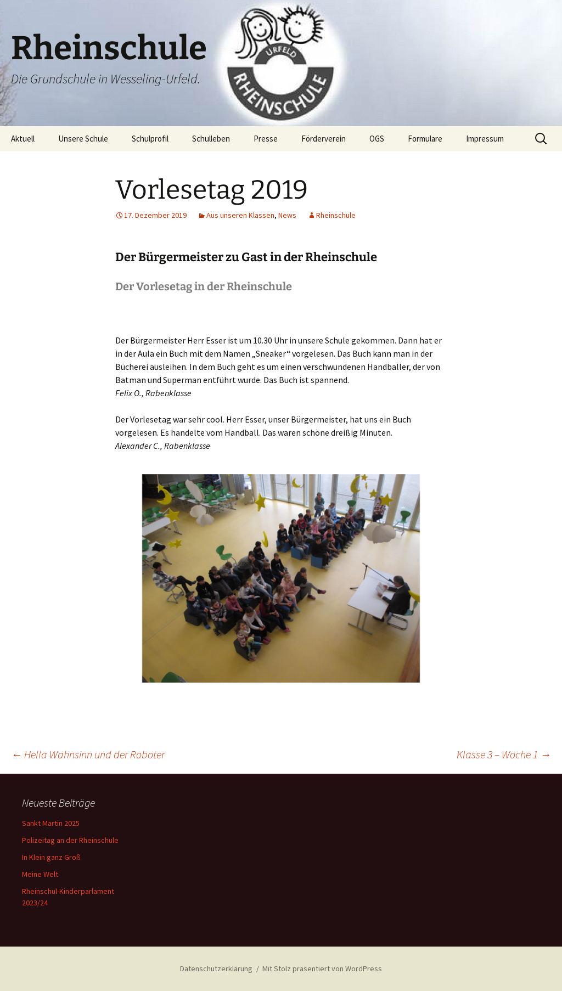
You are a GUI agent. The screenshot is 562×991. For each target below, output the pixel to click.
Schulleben (211, 138)
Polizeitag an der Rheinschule (70, 840)
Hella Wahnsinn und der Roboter (88, 754)
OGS (376, 138)
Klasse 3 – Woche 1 (504, 754)
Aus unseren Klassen (240, 215)
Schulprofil (150, 138)
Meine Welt (40, 874)
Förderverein (323, 138)
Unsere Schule (83, 138)
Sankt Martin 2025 (51, 823)
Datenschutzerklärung (216, 968)
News (287, 215)
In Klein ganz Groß (51, 857)
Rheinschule (336, 215)
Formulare (425, 138)
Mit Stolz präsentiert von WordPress (322, 968)
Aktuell (23, 138)
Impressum (485, 138)
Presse (266, 138)
